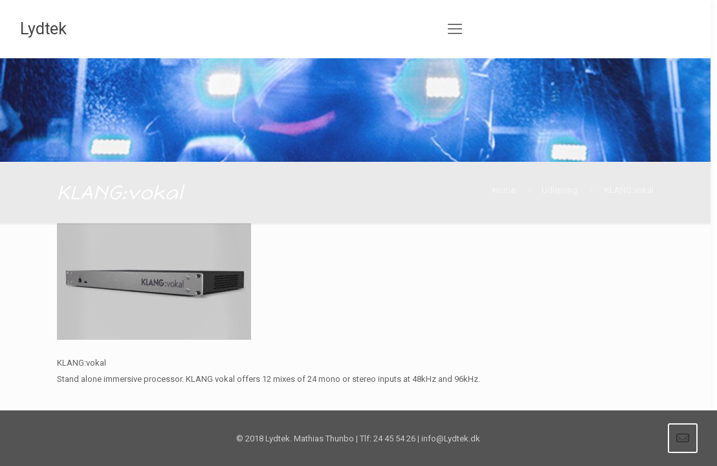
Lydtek (43, 28)
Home (503, 190)
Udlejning (559, 190)
